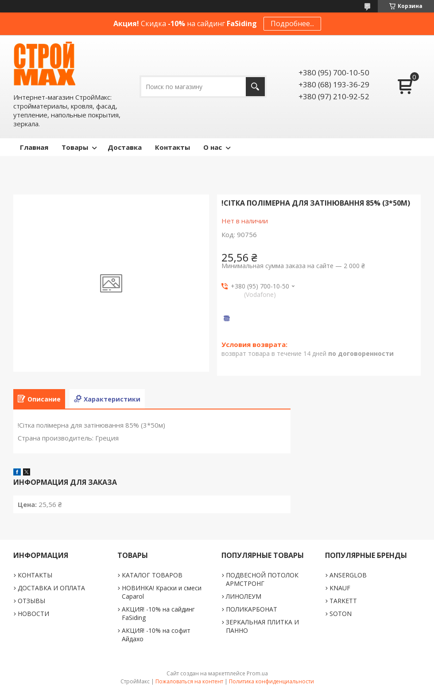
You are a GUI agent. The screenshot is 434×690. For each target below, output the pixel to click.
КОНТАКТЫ (35, 575)
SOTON (340, 613)
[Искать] (255, 86)
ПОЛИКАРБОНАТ (251, 609)
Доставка (125, 147)
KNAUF (339, 588)
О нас (212, 147)
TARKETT (343, 600)
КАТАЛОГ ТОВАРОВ (152, 575)
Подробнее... (292, 23)
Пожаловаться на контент (189, 681)
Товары (75, 147)
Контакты (172, 147)
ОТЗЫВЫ (31, 600)
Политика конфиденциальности (271, 681)
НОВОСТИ (33, 613)
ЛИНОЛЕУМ (243, 596)
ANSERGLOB (348, 575)
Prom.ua (257, 673)
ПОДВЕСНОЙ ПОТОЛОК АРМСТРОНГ (262, 579)
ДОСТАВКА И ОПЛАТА (51, 588)
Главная (34, 147)
